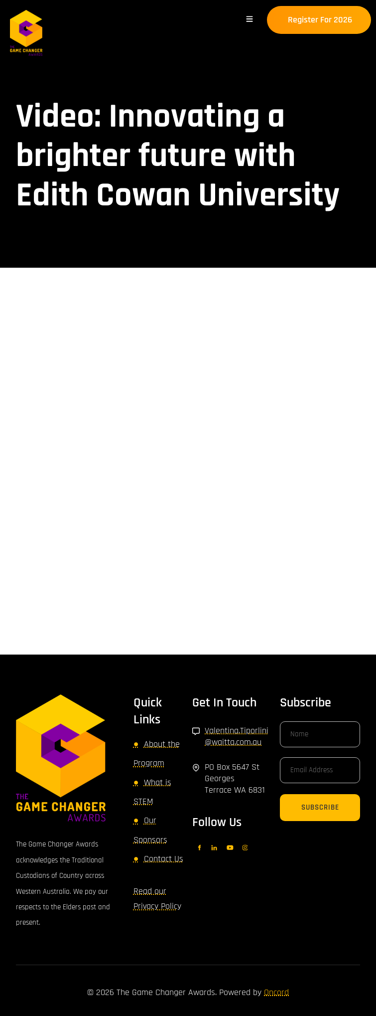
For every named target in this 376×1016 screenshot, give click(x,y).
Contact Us (163, 858)
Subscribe (320, 807)
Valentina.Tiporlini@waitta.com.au (236, 736)
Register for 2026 (303, 13)
